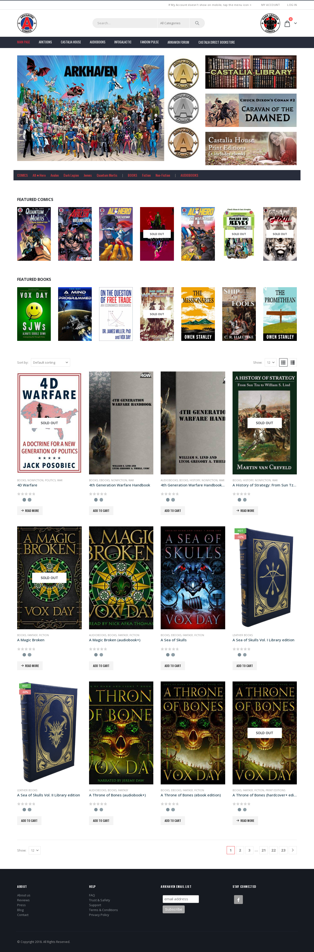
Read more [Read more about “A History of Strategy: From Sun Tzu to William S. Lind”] (247, 510)
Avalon (55, 175)
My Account (270, 5)
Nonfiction (35, 480)
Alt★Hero (39, 175)
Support (95, 905)
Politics (50, 480)
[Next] (293, 850)
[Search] (197, 23)
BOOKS (132, 175)
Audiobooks (97, 41)
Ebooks (104, 480)
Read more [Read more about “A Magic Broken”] (32, 666)
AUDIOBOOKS (189, 175)
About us (23, 895)
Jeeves (88, 175)
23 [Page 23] (283, 850)
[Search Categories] (174, 23)
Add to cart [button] (101, 510)
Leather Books (243, 635)
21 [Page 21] (264, 850)
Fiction (146, 175)
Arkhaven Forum (178, 42)
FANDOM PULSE (149, 41)
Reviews (23, 900)
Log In (292, 5)
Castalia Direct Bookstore (216, 42)
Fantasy (32, 635)
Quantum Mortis (107, 175)
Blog (20, 910)
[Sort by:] (50, 362)
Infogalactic (122, 41)
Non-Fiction (163, 175)
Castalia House (71, 41)
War (60, 480)
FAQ (92, 895)
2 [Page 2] (240, 850)
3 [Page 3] (249, 850)
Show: (257, 362)
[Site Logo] (27, 23)
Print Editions (275, 790)
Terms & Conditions (103, 910)
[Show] (271, 362)
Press (21, 905)
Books (21, 480)
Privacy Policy (99, 915)
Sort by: (22, 362)
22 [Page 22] (273, 850)
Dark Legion (71, 175)
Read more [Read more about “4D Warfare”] (32, 510)
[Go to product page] (49, 422)
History (195, 480)
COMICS (22, 175)
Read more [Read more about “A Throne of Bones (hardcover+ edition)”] (247, 820)
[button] (283, 362)
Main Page (23, 41)
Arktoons (45, 41)
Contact (22, 915)
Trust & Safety (99, 900)
